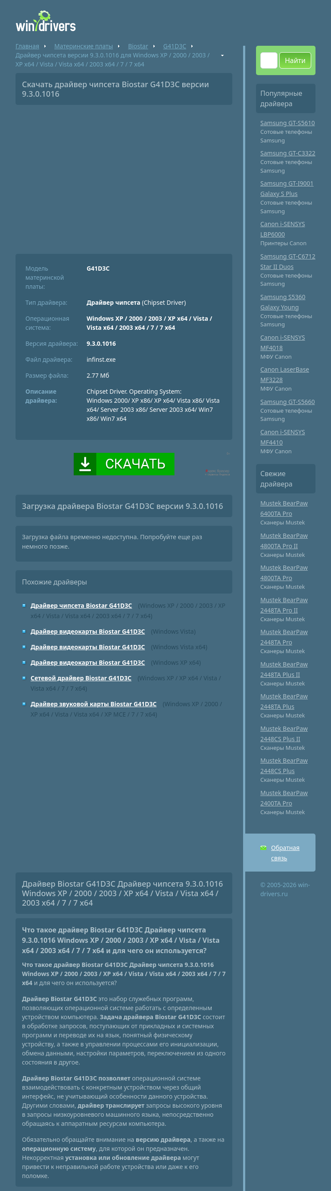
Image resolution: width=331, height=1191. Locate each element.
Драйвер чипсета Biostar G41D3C (81, 605)
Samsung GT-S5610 (287, 123)
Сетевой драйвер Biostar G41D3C (81, 678)
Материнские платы (83, 46)
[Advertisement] (124, 176)
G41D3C (174, 46)
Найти (295, 60)
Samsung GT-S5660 (287, 402)
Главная (27, 46)
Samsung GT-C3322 (287, 153)
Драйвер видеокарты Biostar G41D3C (88, 631)
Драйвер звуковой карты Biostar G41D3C (93, 704)
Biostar (138, 46)
